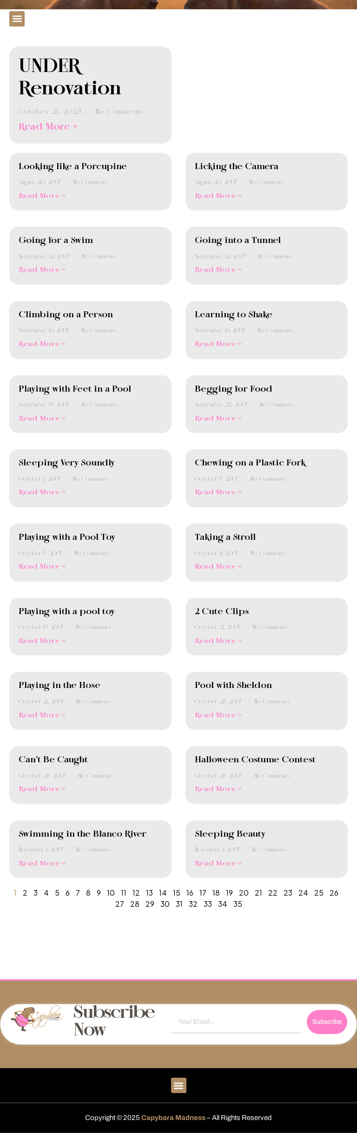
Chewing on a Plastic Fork (250, 463)
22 (273, 892)
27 (119, 904)
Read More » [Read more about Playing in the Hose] (42, 715)
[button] (17, 18)
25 (319, 892)
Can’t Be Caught (53, 760)
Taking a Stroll (225, 537)
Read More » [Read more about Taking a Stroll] (218, 566)
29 (149, 904)
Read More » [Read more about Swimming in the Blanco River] (42, 863)
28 (134, 904)
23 (288, 892)
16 (189, 892)
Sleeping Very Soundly (67, 463)
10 (111, 892)
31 (179, 904)
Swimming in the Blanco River (82, 834)
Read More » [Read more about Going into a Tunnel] (218, 270)
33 (208, 904)
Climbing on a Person (66, 315)
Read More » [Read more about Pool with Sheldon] (218, 715)
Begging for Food (233, 389)
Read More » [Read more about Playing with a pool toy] (42, 641)
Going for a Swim (56, 240)
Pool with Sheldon (233, 685)
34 (222, 904)
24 (303, 892)
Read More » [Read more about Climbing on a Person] (42, 344)
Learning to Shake (233, 315)
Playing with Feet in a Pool (75, 389)
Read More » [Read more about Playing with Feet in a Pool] (42, 418)
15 (176, 892)
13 (149, 892)
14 (163, 892)
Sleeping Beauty (230, 834)
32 (193, 904)
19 (229, 892)
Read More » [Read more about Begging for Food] (218, 418)
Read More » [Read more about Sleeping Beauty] (218, 863)
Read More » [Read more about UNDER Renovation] (48, 127)
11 (123, 892)
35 (237, 904)
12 (136, 892)
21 (258, 892)
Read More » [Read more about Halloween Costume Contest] (218, 789)
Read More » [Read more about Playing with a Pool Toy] (42, 566)
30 (165, 904)
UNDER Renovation (70, 78)
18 (216, 892)
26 (334, 892)
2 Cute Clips (222, 611)
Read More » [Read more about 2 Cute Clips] (218, 641)
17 (202, 892)
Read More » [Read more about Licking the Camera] (218, 196)
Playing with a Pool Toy (67, 537)
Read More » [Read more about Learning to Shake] (218, 344)
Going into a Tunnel (238, 240)
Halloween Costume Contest (255, 760)
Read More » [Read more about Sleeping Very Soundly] (42, 492)
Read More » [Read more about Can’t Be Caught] (42, 789)
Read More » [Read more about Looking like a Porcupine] (42, 196)
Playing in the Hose (59, 685)
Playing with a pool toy (67, 611)
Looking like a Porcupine (73, 166)
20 (244, 892)
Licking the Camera (236, 166)
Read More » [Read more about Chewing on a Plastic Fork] (218, 492)
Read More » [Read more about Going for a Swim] (42, 270)
